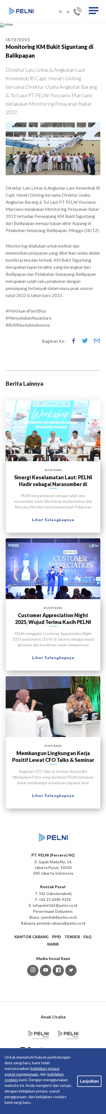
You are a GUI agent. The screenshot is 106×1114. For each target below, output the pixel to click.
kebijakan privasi (45, 1068)
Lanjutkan (89, 1081)
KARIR (53, 996)
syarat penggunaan (21, 1074)
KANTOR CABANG (31, 989)
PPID (56, 989)
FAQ (87, 989)
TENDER (72, 989)
